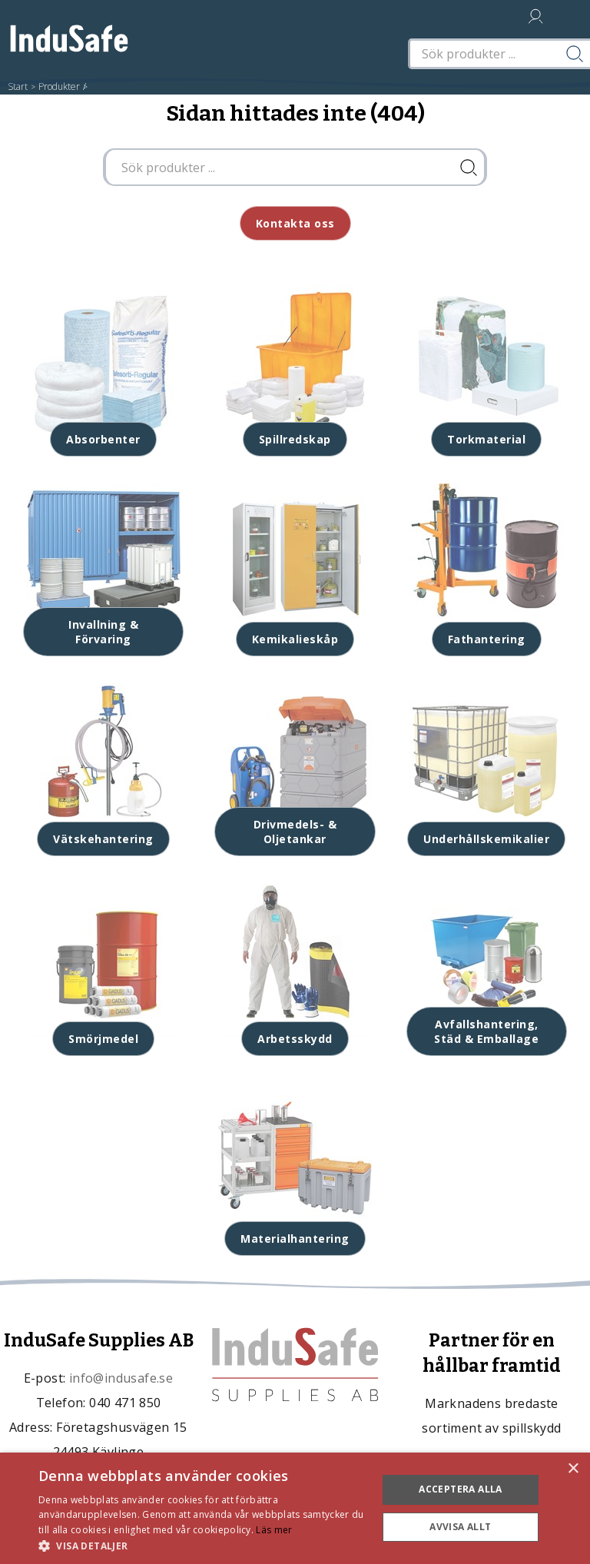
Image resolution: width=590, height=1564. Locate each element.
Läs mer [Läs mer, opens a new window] (274, 1529)
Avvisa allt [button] (460, 1526)
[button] (202, 1545)
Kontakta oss (295, 223)
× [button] (572, 1469)
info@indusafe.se (121, 1378)
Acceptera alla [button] (460, 1489)
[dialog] (295, 1508)
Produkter (59, 86)
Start (18, 86)
